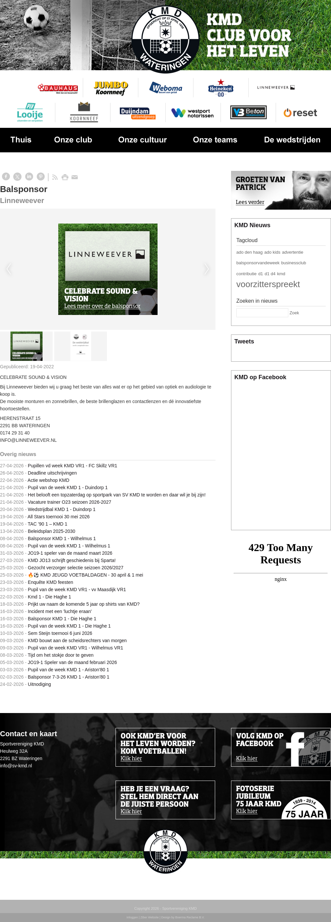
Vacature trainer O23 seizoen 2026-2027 (69, 502)
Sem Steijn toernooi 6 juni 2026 (60, 633)
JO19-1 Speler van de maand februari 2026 (72, 662)
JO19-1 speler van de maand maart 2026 (70, 553)
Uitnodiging (39, 684)
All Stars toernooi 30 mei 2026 (58, 516)
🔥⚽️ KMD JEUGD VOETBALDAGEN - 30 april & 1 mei (85, 575)
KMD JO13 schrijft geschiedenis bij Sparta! (72, 560)
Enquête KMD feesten (50, 582)
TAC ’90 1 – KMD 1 (48, 524)
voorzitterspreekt (268, 284)
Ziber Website (149, 917)
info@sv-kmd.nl (16, 765)
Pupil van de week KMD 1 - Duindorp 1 (68, 487)
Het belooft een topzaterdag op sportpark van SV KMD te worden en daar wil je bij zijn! (117, 494)
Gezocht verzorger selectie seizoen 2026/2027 (75, 567)
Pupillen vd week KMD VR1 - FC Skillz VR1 (72, 465)
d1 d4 (270, 273)
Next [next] (207, 269)
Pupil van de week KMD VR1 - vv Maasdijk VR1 (77, 589)
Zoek (294, 312)
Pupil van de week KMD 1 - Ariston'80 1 (68, 669)
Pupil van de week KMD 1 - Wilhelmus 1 (69, 545)
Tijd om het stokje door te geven (61, 655)
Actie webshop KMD (48, 480)
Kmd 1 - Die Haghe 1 (49, 596)
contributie (246, 273)
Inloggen (132, 917)
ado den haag (249, 252)
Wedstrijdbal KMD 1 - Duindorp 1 (61, 509)
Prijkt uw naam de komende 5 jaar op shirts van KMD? (84, 604)
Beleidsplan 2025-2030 (51, 531)
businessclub (293, 262)
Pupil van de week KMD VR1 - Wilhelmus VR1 (75, 647)
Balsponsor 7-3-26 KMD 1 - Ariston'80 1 (68, 677)
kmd (281, 273)
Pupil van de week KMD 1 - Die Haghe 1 (69, 626)
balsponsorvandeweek (258, 262)
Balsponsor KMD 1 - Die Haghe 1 (62, 618)
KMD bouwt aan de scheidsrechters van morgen (77, 640)
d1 (260, 273)
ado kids (272, 252)
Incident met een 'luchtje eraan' (60, 611)
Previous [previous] (8, 269)
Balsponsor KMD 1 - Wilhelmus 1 (62, 538)
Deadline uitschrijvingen (52, 473)
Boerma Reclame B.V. (189, 917)
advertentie (292, 252)
